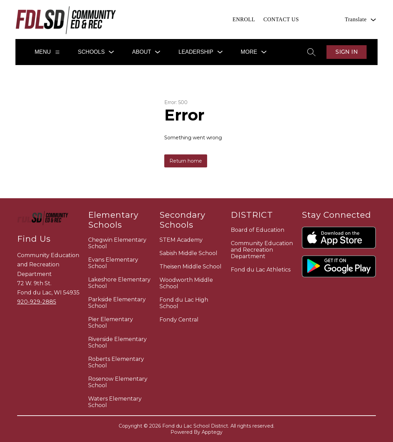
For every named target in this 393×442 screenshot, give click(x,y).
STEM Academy (181, 240)
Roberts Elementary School (116, 362)
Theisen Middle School (190, 266)
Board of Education (257, 230)
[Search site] (311, 52)
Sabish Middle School (188, 253)
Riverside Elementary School (117, 342)
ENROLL (244, 19)
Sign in (346, 52)
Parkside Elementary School (117, 302)
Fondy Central (179, 319)
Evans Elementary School (113, 262)
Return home (185, 161)
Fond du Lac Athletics (260, 269)
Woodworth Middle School (186, 283)
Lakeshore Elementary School (119, 282)
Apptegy (212, 432)
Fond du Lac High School (183, 303)
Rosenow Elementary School (117, 382)
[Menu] (57, 52)
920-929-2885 (36, 302)
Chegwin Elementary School (117, 243)
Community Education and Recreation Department (262, 250)
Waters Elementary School (115, 401)
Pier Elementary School (110, 322)
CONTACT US (281, 19)
